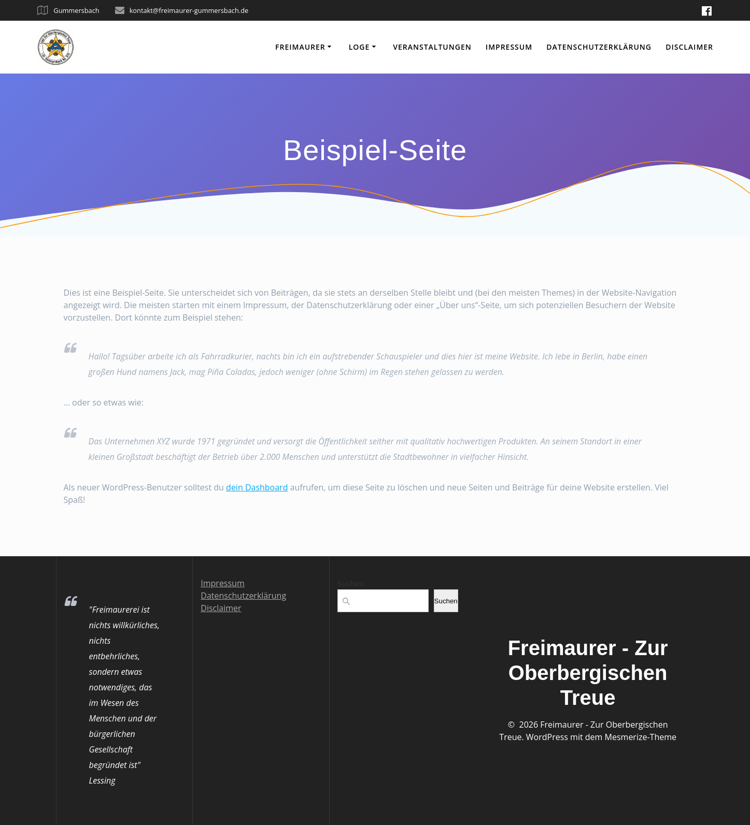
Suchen (350, 583)
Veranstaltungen (432, 47)
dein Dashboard (257, 487)
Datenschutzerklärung (599, 47)
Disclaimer (689, 47)
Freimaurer (300, 47)
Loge (359, 47)
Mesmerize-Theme (640, 737)
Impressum (509, 47)
